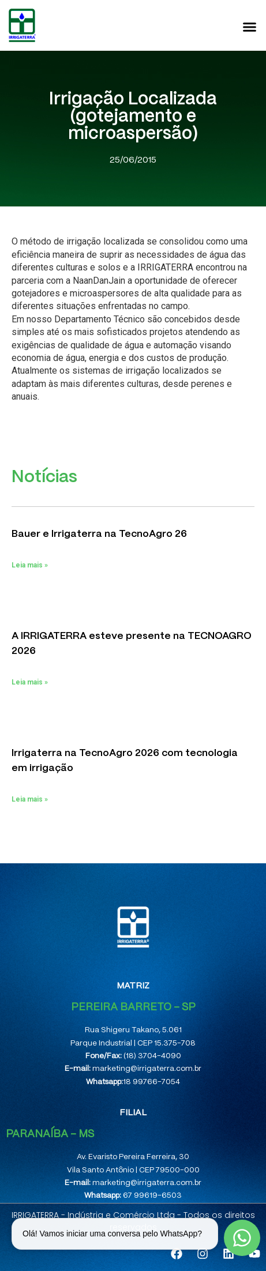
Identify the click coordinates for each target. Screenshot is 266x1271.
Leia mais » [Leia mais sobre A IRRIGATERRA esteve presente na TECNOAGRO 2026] (30, 682)
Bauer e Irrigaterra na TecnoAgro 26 (99, 534)
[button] (250, 26)
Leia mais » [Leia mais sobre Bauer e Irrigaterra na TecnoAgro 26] (30, 565)
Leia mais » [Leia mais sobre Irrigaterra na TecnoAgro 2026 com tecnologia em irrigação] (30, 799)
